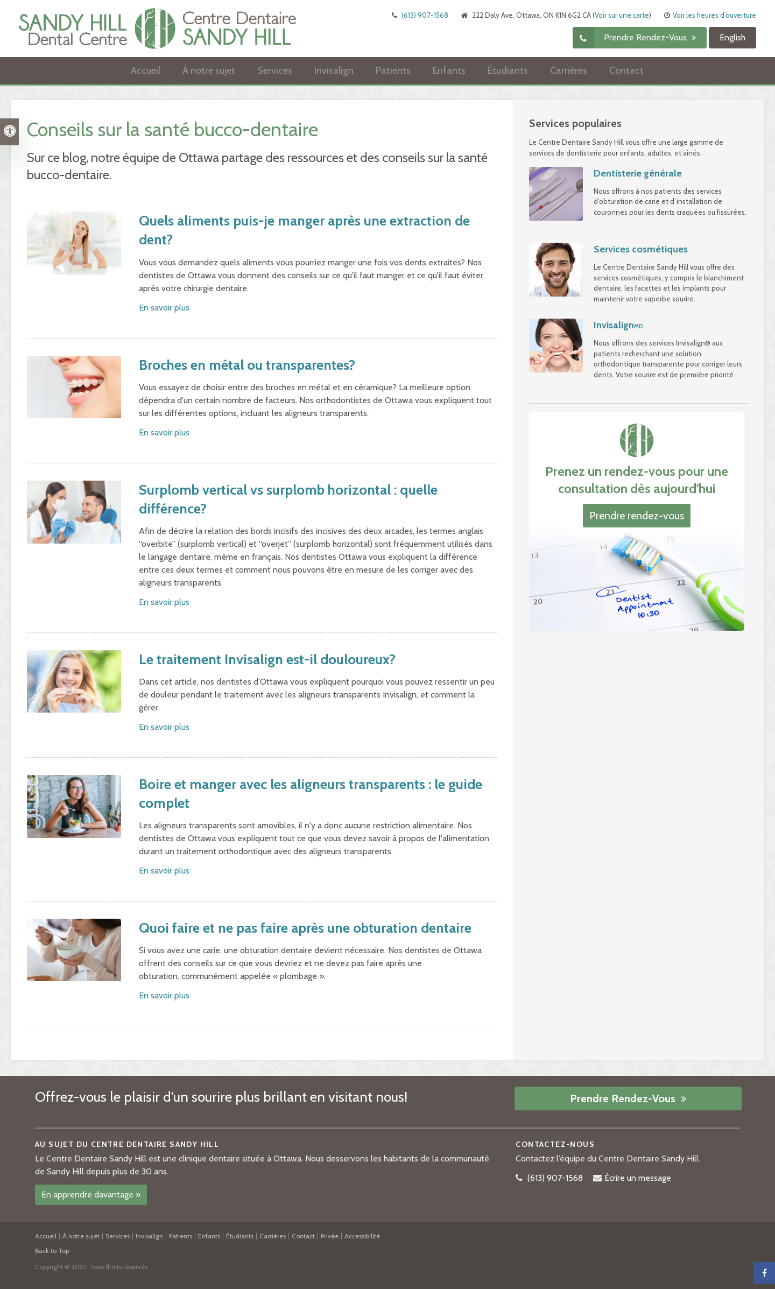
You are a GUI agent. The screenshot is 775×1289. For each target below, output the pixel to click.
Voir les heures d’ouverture (714, 15)
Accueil (145, 71)
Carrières (568, 71)
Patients (393, 71)
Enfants (449, 71)
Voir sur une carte (622, 15)
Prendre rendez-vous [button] (646, 38)
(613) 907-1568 (424, 15)
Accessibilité (362, 1236)
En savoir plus (164, 307)
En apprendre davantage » (90, 1194)
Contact (626, 71)
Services (274, 71)
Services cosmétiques (641, 249)
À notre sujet (208, 71)
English (732, 38)
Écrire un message (637, 1178)
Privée (330, 1236)
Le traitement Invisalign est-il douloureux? (267, 659)
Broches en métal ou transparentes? (247, 365)
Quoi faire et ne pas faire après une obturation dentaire (305, 927)
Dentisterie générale (638, 173)
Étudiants (508, 71)
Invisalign (334, 71)
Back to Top (52, 1250)
